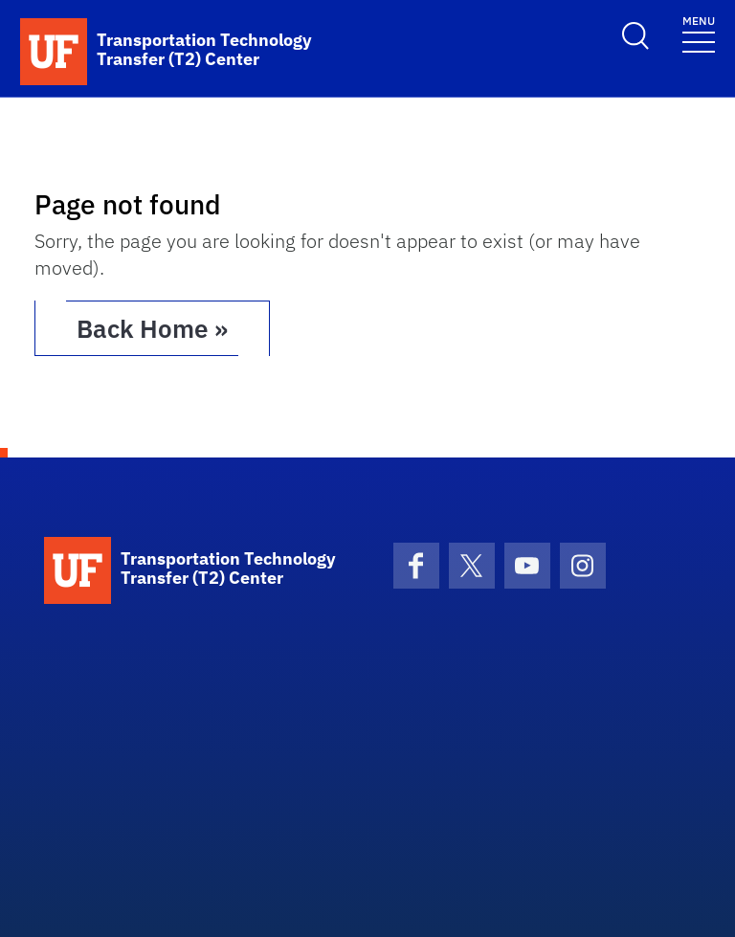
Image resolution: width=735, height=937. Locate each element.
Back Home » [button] (152, 328)
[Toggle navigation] (698, 33)
